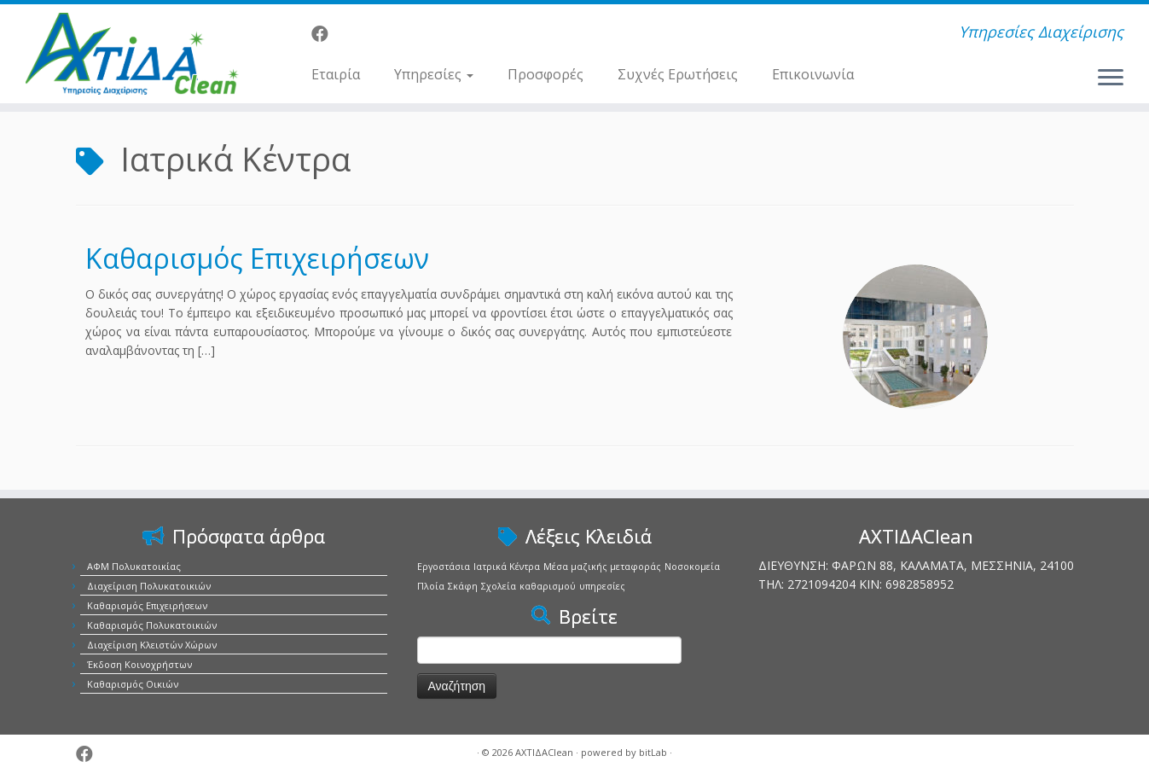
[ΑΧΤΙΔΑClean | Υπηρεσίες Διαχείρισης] (132, 54)
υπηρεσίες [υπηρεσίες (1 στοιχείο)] (602, 586)
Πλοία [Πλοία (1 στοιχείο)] (430, 586)
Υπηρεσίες (433, 74)
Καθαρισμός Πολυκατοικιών (152, 625)
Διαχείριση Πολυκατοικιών (149, 585)
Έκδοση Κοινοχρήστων (139, 664)
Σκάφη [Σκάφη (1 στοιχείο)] (463, 586)
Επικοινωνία (813, 74)
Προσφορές (545, 74)
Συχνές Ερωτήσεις (678, 74)
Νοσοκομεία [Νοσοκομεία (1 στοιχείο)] (692, 567)
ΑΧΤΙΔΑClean (544, 752)
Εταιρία (335, 74)
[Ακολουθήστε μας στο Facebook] (325, 33)
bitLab (653, 752)
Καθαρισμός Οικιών (132, 683)
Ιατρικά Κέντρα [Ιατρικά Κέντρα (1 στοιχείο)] (506, 567)
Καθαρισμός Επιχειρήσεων (257, 258)
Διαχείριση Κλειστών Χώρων (152, 644)
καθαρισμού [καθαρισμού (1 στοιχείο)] (547, 586)
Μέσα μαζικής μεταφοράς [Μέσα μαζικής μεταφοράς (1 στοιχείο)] (602, 567)
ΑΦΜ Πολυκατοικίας (134, 566)
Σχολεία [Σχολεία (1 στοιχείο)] (498, 586)
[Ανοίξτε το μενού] (1110, 78)
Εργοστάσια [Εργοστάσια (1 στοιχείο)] (443, 567)
